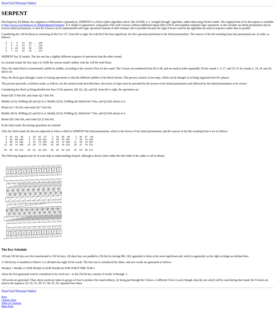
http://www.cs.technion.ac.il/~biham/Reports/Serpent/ (34, 24)
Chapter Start (8, 305)
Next (5, 2)
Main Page (7, 311)
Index (32, 2)
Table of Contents (11, 308)
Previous (21, 2)
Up (12, 2)
